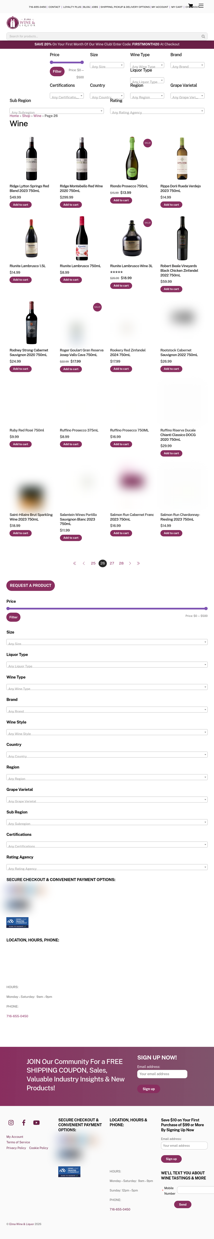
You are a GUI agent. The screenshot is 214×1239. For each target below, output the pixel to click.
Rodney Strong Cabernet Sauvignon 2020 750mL (28, 352)
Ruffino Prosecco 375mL (79, 430)
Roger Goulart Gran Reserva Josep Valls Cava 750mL (82, 352)
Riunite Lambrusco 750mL (80, 266)
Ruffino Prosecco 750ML (129, 430)
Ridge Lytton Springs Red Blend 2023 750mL (29, 188)
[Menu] (201, 6)
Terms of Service (18, 1142)
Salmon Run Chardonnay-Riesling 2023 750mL (180, 517)
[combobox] (107, 65)
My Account (14, 1136)
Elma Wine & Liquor (21, 1224)
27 (112, 563)
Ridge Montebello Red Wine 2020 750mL (81, 188)
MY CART (176, 6)
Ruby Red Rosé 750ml (26, 430)
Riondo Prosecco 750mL (129, 186)
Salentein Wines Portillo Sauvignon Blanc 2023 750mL (78, 519)
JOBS (95, 6)
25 (93, 563)
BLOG (86, 6)
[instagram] (12, 1122)
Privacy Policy (16, 1148)
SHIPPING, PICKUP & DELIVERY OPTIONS (125, 6)
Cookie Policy (38, 1148)
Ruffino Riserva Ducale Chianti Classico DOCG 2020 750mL (178, 435)
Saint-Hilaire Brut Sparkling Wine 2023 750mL (31, 517)
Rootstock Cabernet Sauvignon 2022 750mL (179, 352)
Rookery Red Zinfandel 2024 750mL (128, 352)
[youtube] (37, 1122)
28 (121, 563)
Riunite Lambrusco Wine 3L (131, 266)
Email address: (148, 1067)
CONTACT (55, 6)
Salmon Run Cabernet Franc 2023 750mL (132, 517)
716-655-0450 (37, 6)
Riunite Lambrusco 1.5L (27, 266)
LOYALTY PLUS (72, 6)
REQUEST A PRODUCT (30, 585)
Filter (57, 71)
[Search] (203, 36)
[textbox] (107, 67)
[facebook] (24, 1122)
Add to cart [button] (20, 204)
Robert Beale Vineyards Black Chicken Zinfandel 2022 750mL (179, 270)
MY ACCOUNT (160, 6)
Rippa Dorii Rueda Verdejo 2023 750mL (180, 188)
